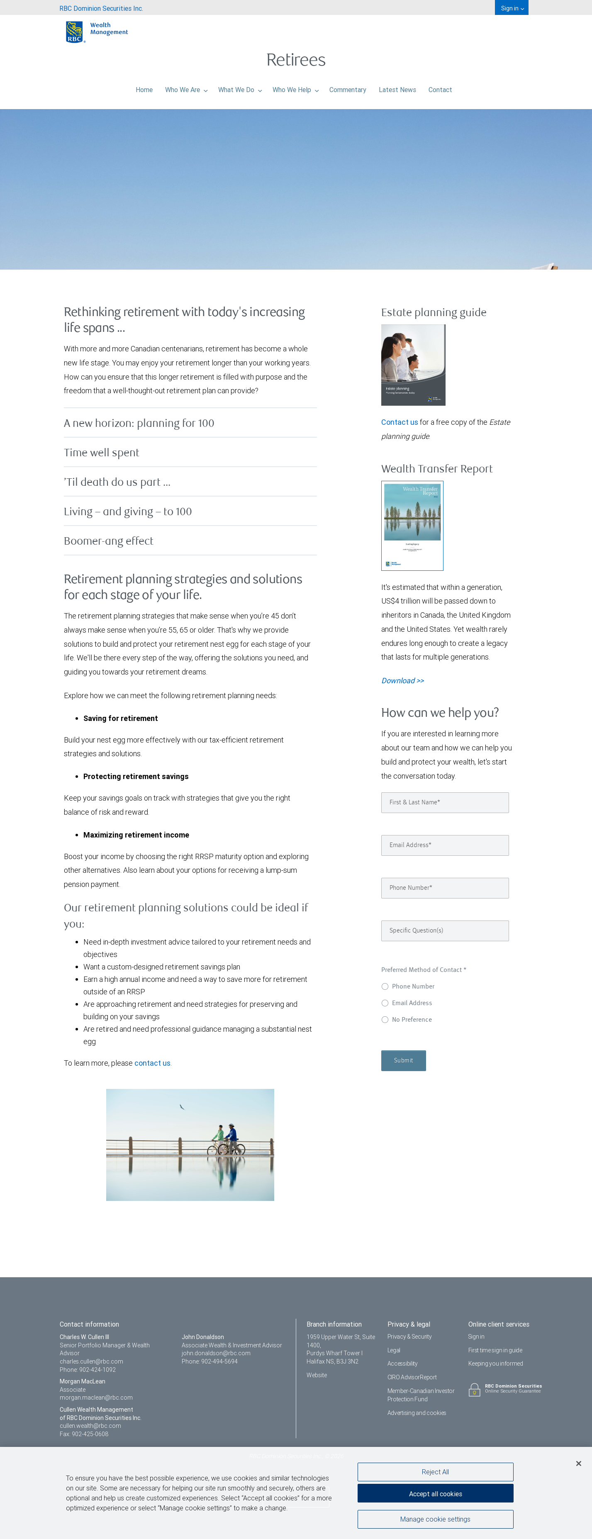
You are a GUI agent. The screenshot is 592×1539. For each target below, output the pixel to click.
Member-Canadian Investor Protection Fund (421, 1395)
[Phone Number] (445, 888)
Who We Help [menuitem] (296, 87)
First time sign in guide (495, 1350)
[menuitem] (101, 7)
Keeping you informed (495, 1363)
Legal (394, 1350)
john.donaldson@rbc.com (216, 1353)
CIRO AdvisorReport (412, 1377)
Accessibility (402, 1363)
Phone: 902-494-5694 (210, 1361)
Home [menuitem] (144, 87)
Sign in (476, 1336)
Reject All (435, 1472)
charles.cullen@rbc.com (91, 1361)
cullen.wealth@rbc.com (90, 1425)
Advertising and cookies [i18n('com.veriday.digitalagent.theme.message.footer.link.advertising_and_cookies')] (417, 1413)
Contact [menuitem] (440, 87)
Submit (404, 1060)
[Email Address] (445, 845)
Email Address (412, 1003)
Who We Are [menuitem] (186, 87)
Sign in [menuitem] (512, 8)
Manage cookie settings (435, 1519)
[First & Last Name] (445, 802)
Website (317, 1375)
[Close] (579, 1463)
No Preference (412, 1020)
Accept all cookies (435, 1493)
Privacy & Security (409, 1336)
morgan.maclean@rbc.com (96, 1397)
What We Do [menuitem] (240, 87)
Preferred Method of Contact (424, 970)
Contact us (399, 422)
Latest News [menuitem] (397, 87)
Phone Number (413, 987)
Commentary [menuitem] (347, 87)
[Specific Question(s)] (445, 930)
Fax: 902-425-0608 (84, 1434)
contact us (152, 1063)
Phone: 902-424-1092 (88, 1369)
